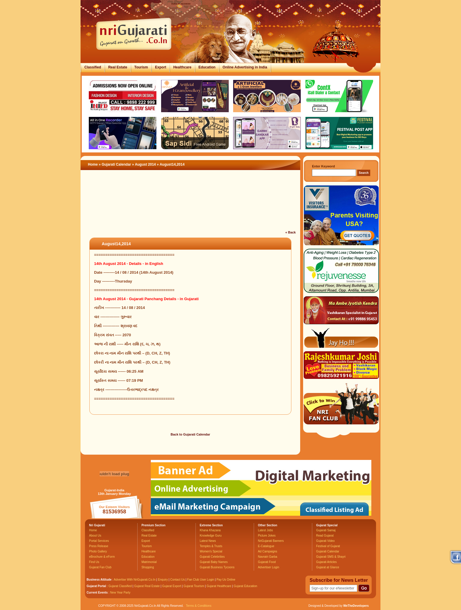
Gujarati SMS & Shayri (330, 556)
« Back (290, 232)
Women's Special (211, 551)
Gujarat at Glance (327, 567)
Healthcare (182, 67)
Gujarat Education (245, 586)
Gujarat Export (171, 586)
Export (160, 67)
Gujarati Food (267, 562)
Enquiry (163, 579)
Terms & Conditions (198, 605)
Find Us (94, 562)
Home (93, 164)
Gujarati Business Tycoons (217, 567)
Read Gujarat (324, 535)
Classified (92, 67)
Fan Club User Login (200, 579)
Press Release (98, 546)
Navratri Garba (267, 556)
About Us (95, 535)
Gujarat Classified (120, 586)
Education (207, 67)
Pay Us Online (225, 579)
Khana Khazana (210, 530)
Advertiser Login (268, 567)
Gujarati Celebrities (212, 556)
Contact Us (177, 579)
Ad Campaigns (267, 551)
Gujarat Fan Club (100, 567)
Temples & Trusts (211, 546)
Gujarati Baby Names (214, 562)
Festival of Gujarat (328, 546)
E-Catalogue (266, 546)
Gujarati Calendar (116, 164)
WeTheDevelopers (356, 605)
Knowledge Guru (211, 535)
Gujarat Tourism (193, 586)
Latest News (208, 540)
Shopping (147, 567)
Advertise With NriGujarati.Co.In (135, 579)
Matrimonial (149, 562)
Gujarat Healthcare (219, 586)
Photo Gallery (98, 551)
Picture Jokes (266, 535)
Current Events (97, 592)
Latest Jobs (265, 530)
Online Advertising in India (245, 67)
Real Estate (117, 67)
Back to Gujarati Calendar (190, 434)
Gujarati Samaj (325, 530)
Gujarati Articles (326, 562)
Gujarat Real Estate (147, 586)
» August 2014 (144, 164)
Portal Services (99, 540)
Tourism (141, 67)
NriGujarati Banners (271, 540)
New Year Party (120, 592)
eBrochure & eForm (102, 556)
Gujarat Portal (96, 586)
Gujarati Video (325, 540)
